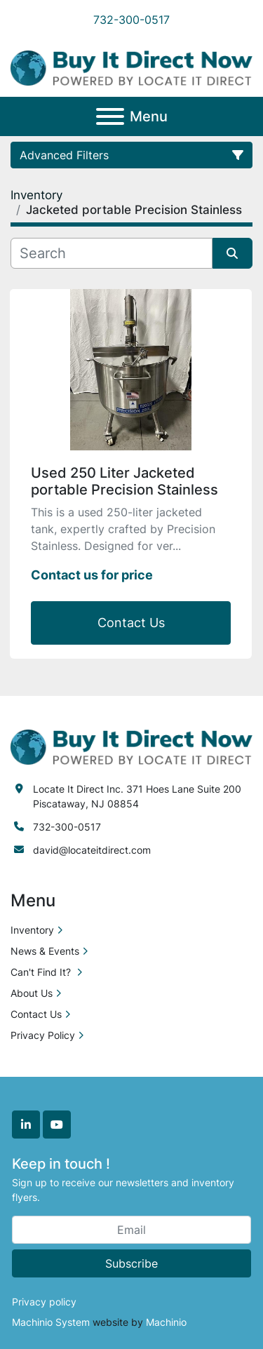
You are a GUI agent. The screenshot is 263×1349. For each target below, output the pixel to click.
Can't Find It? (42, 972)
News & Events (45, 951)
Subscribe (131, 1263)
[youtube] (57, 1124)
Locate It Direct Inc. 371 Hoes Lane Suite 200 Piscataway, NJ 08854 (137, 796)
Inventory (32, 930)
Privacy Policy (43, 1035)
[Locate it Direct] (131, 746)
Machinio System (51, 1322)
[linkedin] (26, 1124)
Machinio (166, 1322)
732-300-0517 (131, 20)
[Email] (131, 1230)
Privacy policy (44, 1302)
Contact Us (131, 622)
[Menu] (110, 116)
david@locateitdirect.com (92, 850)
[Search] (112, 253)
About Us (32, 993)
